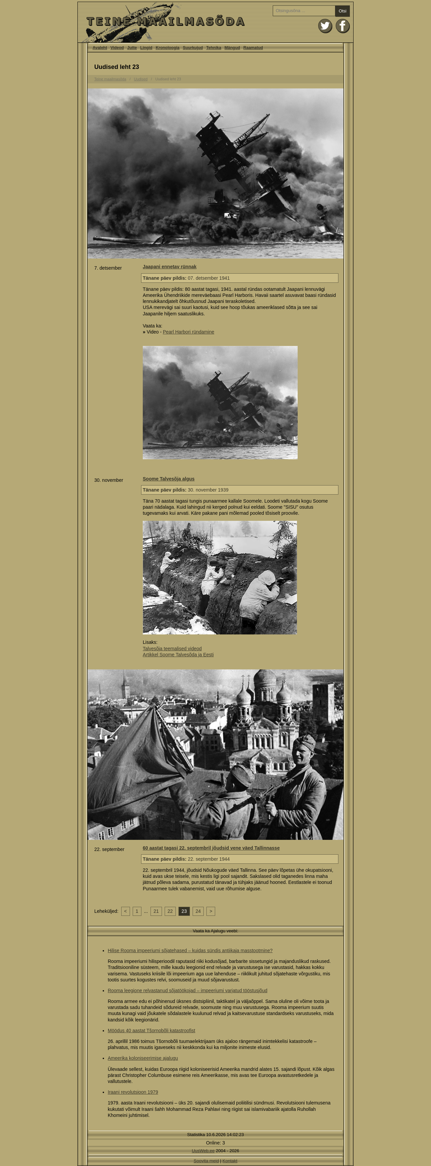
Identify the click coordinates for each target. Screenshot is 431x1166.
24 (198, 911)
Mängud (232, 47)
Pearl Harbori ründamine (188, 332)
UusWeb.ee (203, 1150)
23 (184, 911)
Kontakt (230, 1160)
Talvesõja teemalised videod (172, 648)
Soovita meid (206, 1160)
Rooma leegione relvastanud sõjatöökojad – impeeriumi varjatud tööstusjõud (187, 990)
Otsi (342, 10)
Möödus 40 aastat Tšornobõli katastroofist (151, 1030)
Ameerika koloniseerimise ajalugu (143, 1058)
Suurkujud (193, 47)
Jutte (132, 47)
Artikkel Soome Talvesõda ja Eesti (178, 654)
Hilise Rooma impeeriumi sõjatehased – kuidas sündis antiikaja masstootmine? (190, 950)
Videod (117, 47)
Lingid (146, 47)
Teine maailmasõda (110, 79)
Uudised (140, 79)
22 (170, 911)
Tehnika (213, 47)
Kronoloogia (167, 47)
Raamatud (253, 47)
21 (156, 911)
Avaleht (215, 22)
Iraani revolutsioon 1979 (133, 1092)
